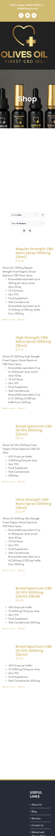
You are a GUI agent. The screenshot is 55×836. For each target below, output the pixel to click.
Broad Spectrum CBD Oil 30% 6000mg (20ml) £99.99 (34, 592)
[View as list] (30, 231)
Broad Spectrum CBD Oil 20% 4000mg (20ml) (34, 650)
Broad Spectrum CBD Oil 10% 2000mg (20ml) (34, 430)
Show (19, 223)
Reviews (36, 818)
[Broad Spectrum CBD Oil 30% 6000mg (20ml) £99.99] (7, 594)
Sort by (16, 215)
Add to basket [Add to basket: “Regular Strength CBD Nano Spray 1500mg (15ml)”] (10, 319)
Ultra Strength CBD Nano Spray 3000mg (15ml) (33, 503)
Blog (34, 811)
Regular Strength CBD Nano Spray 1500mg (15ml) (34, 253)
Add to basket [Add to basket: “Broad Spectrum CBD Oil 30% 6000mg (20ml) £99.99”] (10, 628)
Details (22, 319)
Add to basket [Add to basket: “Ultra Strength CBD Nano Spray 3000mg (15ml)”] (10, 570)
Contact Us (37, 825)
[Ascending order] (42, 215)
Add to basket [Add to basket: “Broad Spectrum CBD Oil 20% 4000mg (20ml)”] (10, 687)
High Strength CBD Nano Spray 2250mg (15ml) (33, 341)
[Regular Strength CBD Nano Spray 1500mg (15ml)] (7, 254)
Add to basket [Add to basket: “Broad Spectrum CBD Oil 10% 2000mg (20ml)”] (10, 481)
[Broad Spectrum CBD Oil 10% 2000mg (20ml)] (7, 431)
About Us (37, 805)
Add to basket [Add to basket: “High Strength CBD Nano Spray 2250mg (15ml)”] (10, 408)
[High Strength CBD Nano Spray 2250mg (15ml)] (7, 343)
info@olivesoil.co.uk (27, 8)
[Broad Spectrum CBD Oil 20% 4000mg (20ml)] (7, 652)
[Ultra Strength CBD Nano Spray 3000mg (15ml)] (7, 505)
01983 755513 (34, 5)
